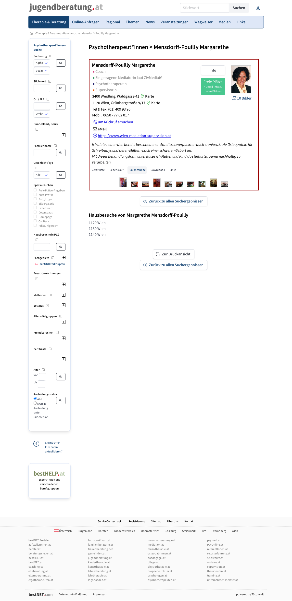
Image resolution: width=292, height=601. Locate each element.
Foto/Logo (45, 199)
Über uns (172, 521)
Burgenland (85, 531)
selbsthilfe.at (215, 558)
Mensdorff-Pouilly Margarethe (100, 33)
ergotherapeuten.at (40, 580)
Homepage (45, 217)
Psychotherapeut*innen (118, 47)
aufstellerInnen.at (39, 545)
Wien (235, 531)
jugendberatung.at (100, 558)
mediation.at (156, 545)
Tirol (204, 531)
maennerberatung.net (161, 540)
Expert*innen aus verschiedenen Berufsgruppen (50, 482)
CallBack (43, 221)
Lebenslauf (45, 208)
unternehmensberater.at (222, 580)
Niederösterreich (124, 531)
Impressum (100, 594)
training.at (213, 576)
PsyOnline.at (215, 545)
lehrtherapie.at (97, 576)
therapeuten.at (216, 571)
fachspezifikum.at (99, 540)
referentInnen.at (217, 549)
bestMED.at (35, 562)
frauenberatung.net (100, 549)
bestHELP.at (35, 558)
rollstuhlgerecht (48, 226)
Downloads (45, 213)
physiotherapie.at (159, 567)
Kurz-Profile (45, 195)
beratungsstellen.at (40, 553)
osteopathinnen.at (159, 553)
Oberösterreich (150, 531)
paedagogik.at (156, 558)
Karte (146, 96)
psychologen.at (157, 576)
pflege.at (153, 562)
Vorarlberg (219, 531)
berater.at (34, 549)
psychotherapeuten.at (162, 580)
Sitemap (156, 521)
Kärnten (103, 531)
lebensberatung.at (99, 571)
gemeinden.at (96, 553)
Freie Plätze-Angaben (51, 190)
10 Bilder (241, 98)
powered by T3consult (250, 594)
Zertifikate (98, 170)
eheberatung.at (38, 571)
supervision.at (216, 567)
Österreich (63, 531)
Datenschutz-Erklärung (73, 594)
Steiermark (189, 531)
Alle (39, 399)
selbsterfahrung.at (218, 553)
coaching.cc (35, 567)
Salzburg (170, 531)
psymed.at (213, 540)
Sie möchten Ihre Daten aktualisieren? (54, 447)
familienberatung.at (100, 545)
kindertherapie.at (99, 562)
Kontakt (189, 521)
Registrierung (136, 521)
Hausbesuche (71, 33)
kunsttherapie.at (98, 567)
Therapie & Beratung (48, 33)
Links (173, 170)
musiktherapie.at (158, 549)
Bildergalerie (46, 204)
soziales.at (213, 562)
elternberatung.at (39, 576)
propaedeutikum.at (160, 571)
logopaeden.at (97, 580)
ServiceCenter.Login (110, 521)
